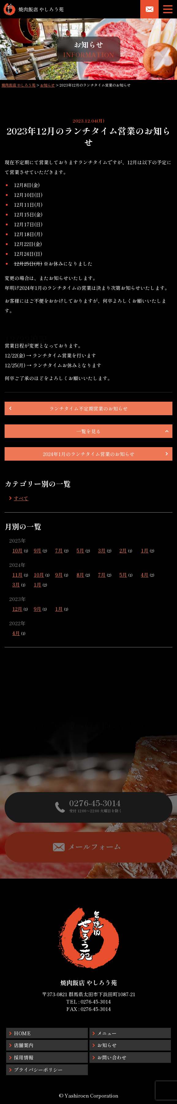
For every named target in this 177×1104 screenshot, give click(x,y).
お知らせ (107, 1045)
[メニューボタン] (168, 9)
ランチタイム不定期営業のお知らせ (88, 408)
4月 (145, 574)
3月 (102, 550)
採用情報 (23, 1057)
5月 (80, 550)
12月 (17, 608)
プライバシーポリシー (38, 1069)
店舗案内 (23, 1045)
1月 (145, 550)
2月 (123, 550)
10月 (17, 550)
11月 (17, 574)
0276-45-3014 (96, 1001)
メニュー (107, 1033)
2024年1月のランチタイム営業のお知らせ (88, 454)
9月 (37, 550)
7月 (59, 550)
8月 (80, 574)
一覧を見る (88, 431)
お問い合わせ (111, 1057)
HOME (22, 1033)
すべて (21, 498)
